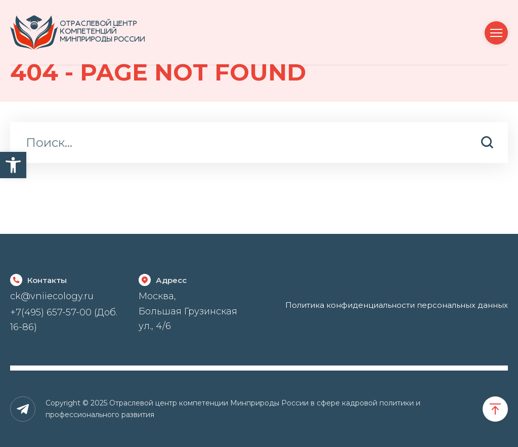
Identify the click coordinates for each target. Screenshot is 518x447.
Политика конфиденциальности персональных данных (396, 305)
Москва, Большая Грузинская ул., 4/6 (188, 311)
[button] (13, 165)
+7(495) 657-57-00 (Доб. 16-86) (63, 320)
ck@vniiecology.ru (52, 296)
